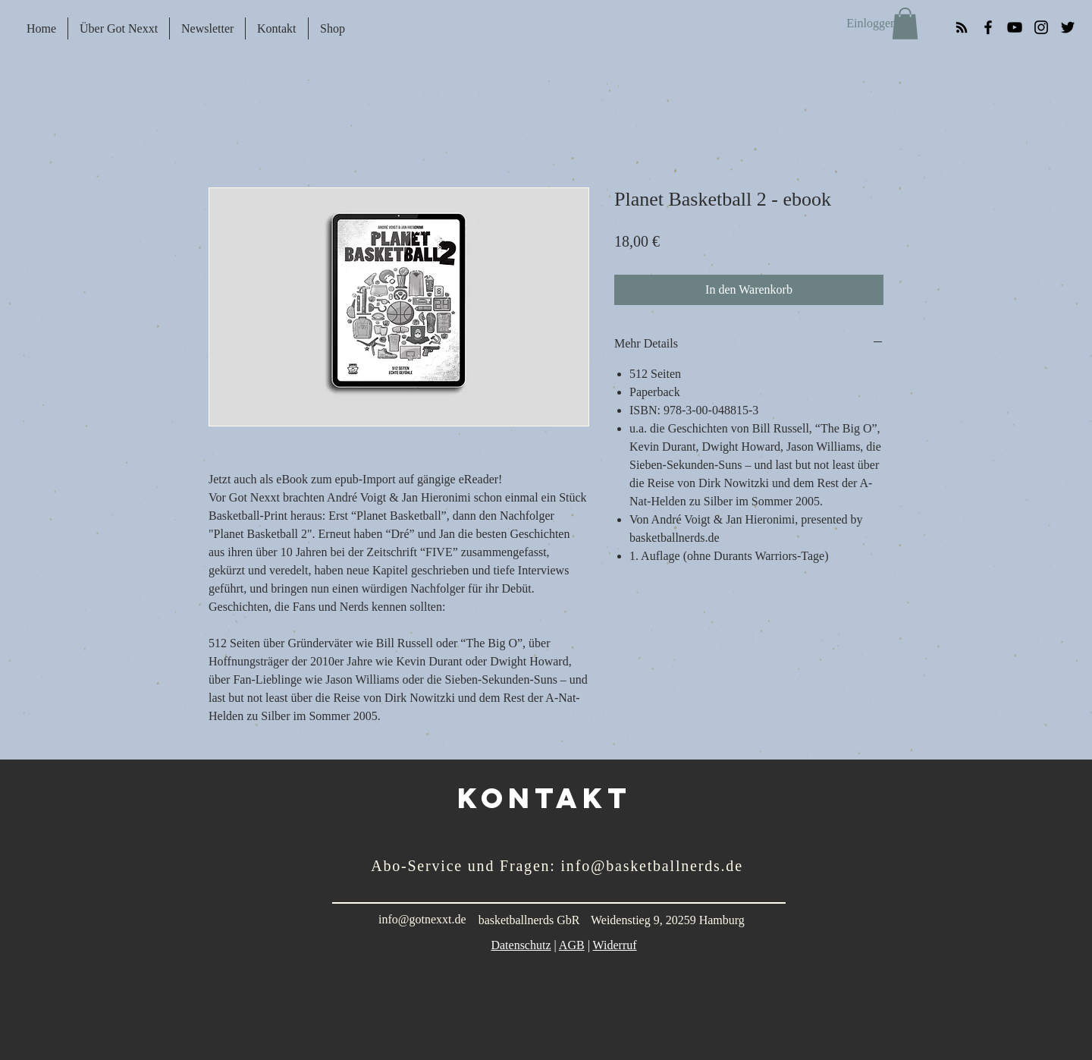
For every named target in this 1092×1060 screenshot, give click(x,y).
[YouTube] (1015, 27)
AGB (572, 945)
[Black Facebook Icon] (988, 27)
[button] (905, 23)
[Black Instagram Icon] (1041, 27)
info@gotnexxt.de (422, 919)
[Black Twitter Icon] (1068, 27)
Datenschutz (521, 945)
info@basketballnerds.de (652, 865)
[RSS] (961, 27)
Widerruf (615, 945)
